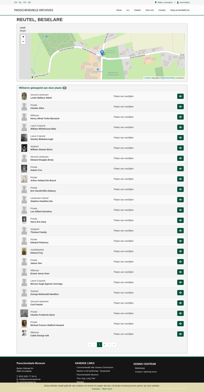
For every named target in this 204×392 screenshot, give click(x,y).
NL (20, 2)
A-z (128, 10)
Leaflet (147, 78)
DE (29, 2)
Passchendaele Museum (87, 374)
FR (25, 2)
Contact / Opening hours (146, 372)
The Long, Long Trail (86, 378)
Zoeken (137, 10)
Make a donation (163, 2)
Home (119, 10)
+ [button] (23, 37)
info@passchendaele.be (30, 379)
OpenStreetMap (168, 78)
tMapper (80, 382)
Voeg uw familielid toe (180, 10)
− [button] (23, 41)
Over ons (150, 10)
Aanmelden (183, 2)
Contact (161, 10)
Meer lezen (107, 389)
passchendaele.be (28, 382)
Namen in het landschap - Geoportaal (93, 371)
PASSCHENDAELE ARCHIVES (33, 10)
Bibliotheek (140, 368)
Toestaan (96, 389)
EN (15, 2)
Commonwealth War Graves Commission (95, 367)
